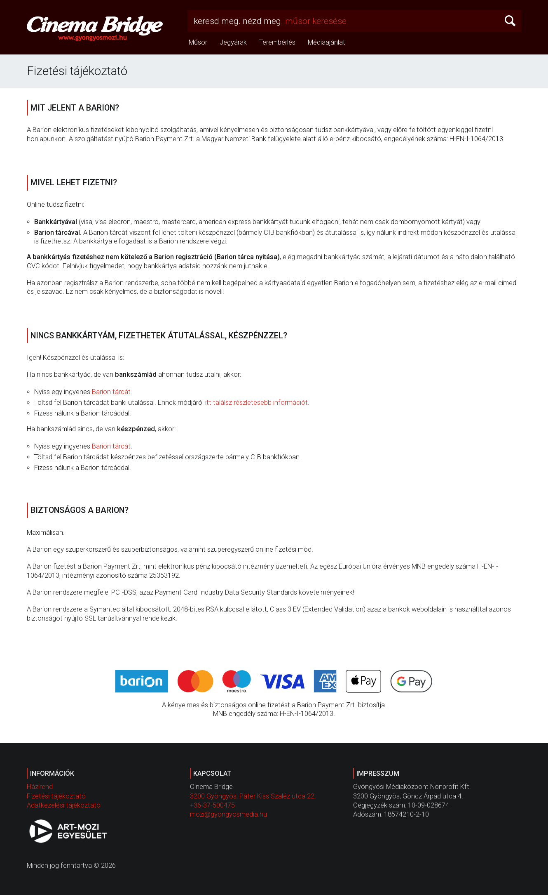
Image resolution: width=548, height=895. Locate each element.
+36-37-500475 (212, 805)
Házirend (40, 787)
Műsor (198, 42)
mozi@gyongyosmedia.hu (228, 814)
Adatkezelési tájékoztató (64, 805)
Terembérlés (277, 42)
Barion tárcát (111, 392)
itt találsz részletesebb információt (256, 402)
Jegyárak (233, 42)
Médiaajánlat (326, 42)
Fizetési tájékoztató (56, 796)
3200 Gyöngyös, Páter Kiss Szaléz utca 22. (253, 796)
